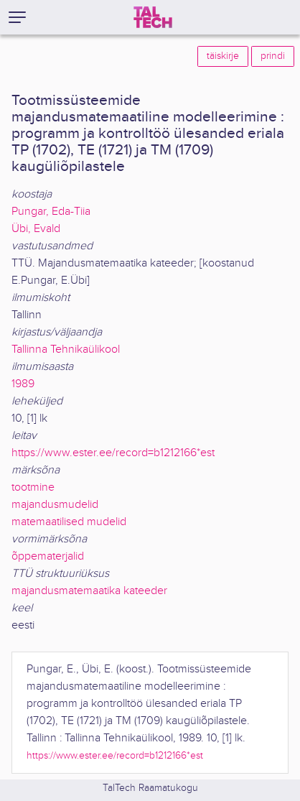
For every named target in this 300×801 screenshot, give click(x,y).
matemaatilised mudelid (68, 522)
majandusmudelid (54, 504)
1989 (22, 384)
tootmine (33, 487)
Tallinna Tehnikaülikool (65, 349)
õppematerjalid (47, 556)
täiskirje (223, 56)
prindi (273, 56)
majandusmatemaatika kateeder (89, 591)
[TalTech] (153, 17)
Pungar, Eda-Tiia (50, 211)
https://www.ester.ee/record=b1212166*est (113, 453)
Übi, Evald (35, 229)
